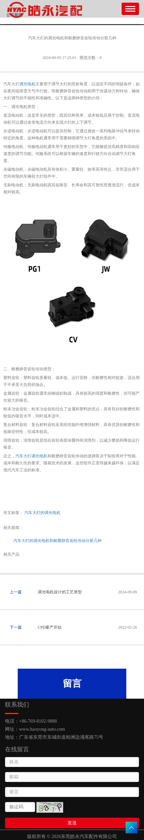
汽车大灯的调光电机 (42, 512)
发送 (72, 822)
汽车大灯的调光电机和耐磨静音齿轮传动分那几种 (57, 540)
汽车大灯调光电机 (31, 456)
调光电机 (27, 84)
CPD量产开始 (49, 627)
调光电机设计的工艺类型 (60, 592)
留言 (72, 683)
